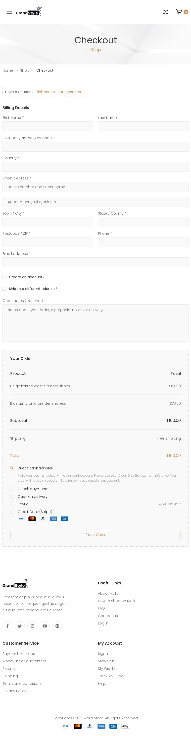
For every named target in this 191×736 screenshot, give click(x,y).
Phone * (105, 233)
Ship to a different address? (33, 288)
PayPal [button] (99, 504)
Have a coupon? (45, 91)
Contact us (108, 615)
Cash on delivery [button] (33, 496)
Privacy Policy (14, 690)
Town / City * (13, 213)
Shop (24, 70)
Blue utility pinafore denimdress (38, 403)
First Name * (13, 117)
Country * (10, 158)
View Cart (106, 661)
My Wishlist (107, 668)
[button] (165, 12)
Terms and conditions (22, 683)
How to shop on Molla (117, 600)
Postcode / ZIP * (16, 233)
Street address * (16, 178)
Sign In (103, 653)
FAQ (101, 608)
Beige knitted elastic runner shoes (40, 386)
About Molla (108, 593)
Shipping (10, 676)
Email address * (16, 253)
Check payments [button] (33, 488)
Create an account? (27, 277)
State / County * (112, 213)
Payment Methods (18, 653)
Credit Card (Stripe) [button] (43, 515)
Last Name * (109, 117)
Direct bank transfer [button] (35, 468)
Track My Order (111, 676)
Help (102, 683)
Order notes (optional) (22, 300)
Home (7, 70)
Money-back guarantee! (24, 661)
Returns (9, 668)
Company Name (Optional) (27, 137)
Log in (103, 623)
